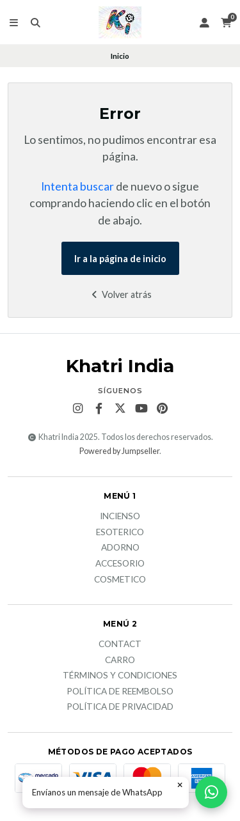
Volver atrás (120, 294)
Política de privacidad (120, 707)
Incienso (120, 516)
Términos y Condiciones (120, 675)
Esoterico (120, 532)
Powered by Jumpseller (119, 451)
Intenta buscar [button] (77, 186)
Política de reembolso (120, 691)
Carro (120, 660)
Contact (120, 644)
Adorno (120, 547)
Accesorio (120, 563)
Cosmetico (120, 579)
